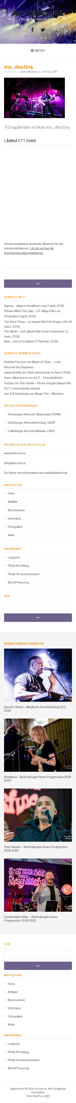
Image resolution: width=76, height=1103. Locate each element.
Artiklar (13, 502)
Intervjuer (14, 518)
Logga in (14, 557)
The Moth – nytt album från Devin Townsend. (34, 331)
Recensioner (16, 510)
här (65, 473)
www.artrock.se (15, 453)
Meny (40, 51)
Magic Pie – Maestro (49, 394)
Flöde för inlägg (18, 565)
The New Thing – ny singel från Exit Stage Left (35, 322)
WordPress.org (18, 582)
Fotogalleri (15, 527)
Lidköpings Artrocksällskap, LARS (31, 431)
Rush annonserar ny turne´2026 (49, 372)
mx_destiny (37, 127)
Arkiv (11, 535)
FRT (47, 1096)
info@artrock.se (15, 463)
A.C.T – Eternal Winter (48, 378)
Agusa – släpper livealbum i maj (25, 306)
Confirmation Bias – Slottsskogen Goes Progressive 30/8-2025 (31, 918)
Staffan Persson (15, 362)
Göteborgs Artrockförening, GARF (32, 422)
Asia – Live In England (19, 341)
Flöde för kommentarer (24, 574)
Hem (11, 493)
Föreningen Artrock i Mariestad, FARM (34, 414)
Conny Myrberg (28, 71)
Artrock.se (38, 13)
